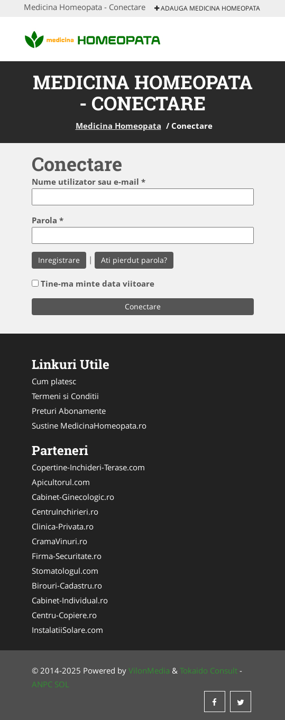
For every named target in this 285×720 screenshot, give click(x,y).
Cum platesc (54, 381)
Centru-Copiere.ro (64, 615)
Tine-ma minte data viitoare (97, 283)
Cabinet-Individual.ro (70, 600)
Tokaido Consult (208, 670)
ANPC (42, 684)
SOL (61, 684)
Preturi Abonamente (69, 410)
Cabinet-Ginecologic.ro (73, 496)
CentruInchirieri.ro (65, 511)
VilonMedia (149, 670)
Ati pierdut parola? (134, 260)
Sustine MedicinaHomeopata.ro (89, 425)
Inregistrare (59, 260)
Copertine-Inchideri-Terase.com (88, 467)
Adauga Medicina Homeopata (207, 8)
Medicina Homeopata (118, 125)
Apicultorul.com (61, 482)
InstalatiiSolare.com (67, 629)
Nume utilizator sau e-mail (88, 181)
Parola (47, 220)
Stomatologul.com (65, 570)
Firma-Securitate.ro (67, 556)
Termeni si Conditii (65, 396)
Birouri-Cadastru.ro (67, 585)
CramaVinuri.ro (59, 541)
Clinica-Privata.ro (63, 526)
